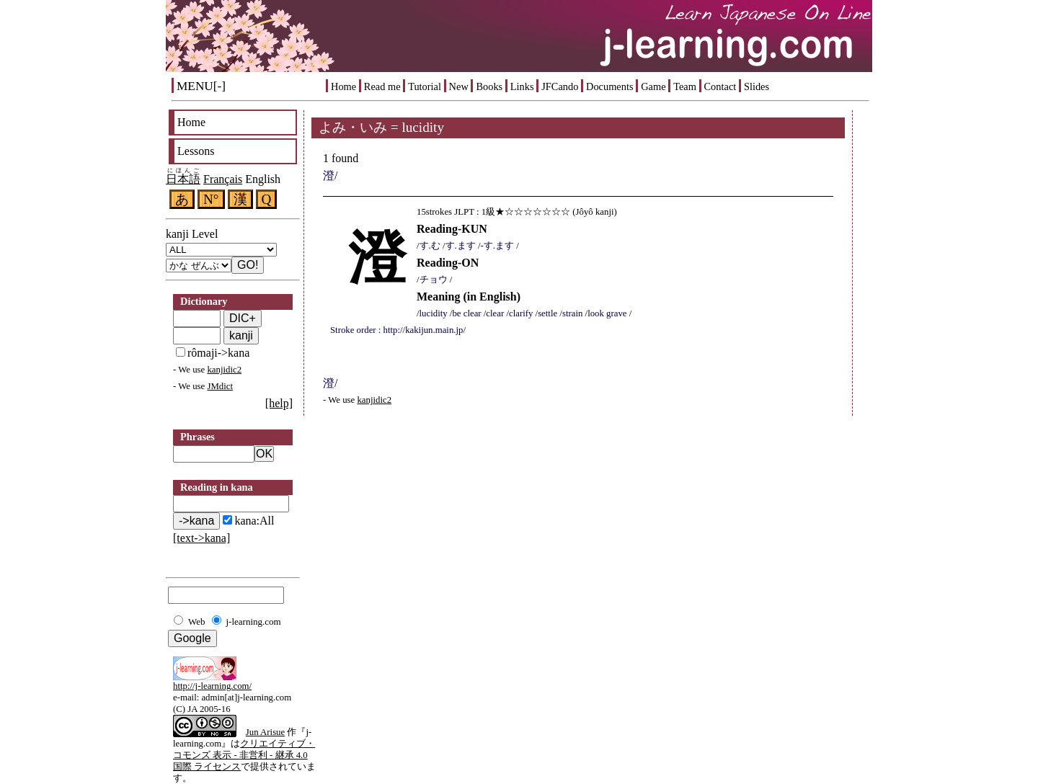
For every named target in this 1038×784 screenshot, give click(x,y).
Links (522, 86)
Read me (382, 86)
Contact (720, 86)
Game (653, 86)
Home (343, 86)
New (459, 86)
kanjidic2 (224, 370)
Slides (756, 86)
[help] (279, 403)
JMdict (220, 386)
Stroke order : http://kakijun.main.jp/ (398, 330)
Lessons (196, 151)
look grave (606, 313)
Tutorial (424, 86)
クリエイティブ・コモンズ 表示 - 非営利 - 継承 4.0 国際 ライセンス (244, 755)
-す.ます (497, 246)
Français (222, 179)
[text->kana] (201, 538)
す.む (430, 246)
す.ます (460, 246)
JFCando (559, 86)
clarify (521, 313)
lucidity (434, 313)
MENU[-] (201, 86)
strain (572, 313)
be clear (466, 313)
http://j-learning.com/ (212, 686)
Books (489, 86)
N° (211, 199)
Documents (610, 86)
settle (547, 313)
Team (684, 86)
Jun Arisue (265, 732)
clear (495, 313)
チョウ (434, 280)
